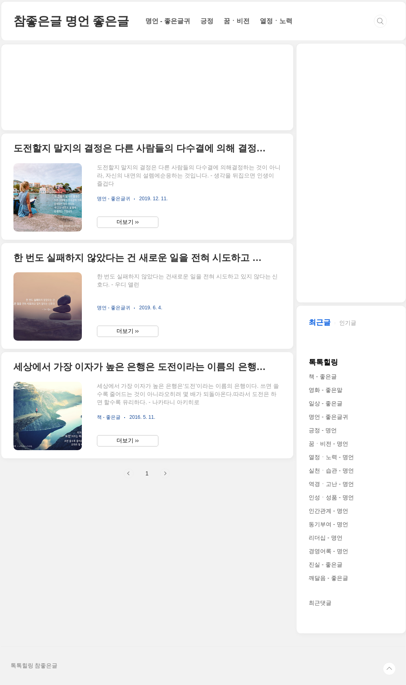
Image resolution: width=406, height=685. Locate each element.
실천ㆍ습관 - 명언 (331, 470)
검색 (380, 21)
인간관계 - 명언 (328, 511)
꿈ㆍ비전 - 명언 (328, 443)
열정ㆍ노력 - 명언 (331, 457)
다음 (165, 473)
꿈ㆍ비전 (237, 21)
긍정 (206, 21)
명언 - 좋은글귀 (167, 21)
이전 (129, 473)
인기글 (347, 323)
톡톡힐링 (323, 362)
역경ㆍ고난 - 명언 (331, 484)
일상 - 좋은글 (325, 403)
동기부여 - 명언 (328, 524)
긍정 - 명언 (322, 430)
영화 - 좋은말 (325, 390)
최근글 (320, 322)
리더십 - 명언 (325, 537)
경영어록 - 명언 (328, 551)
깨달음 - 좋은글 (328, 578)
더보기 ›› (127, 222)
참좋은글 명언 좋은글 (71, 21)
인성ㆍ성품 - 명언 (331, 497)
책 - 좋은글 (322, 376)
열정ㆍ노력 (276, 21)
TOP (389, 668)
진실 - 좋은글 (325, 564)
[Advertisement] (147, 87)
